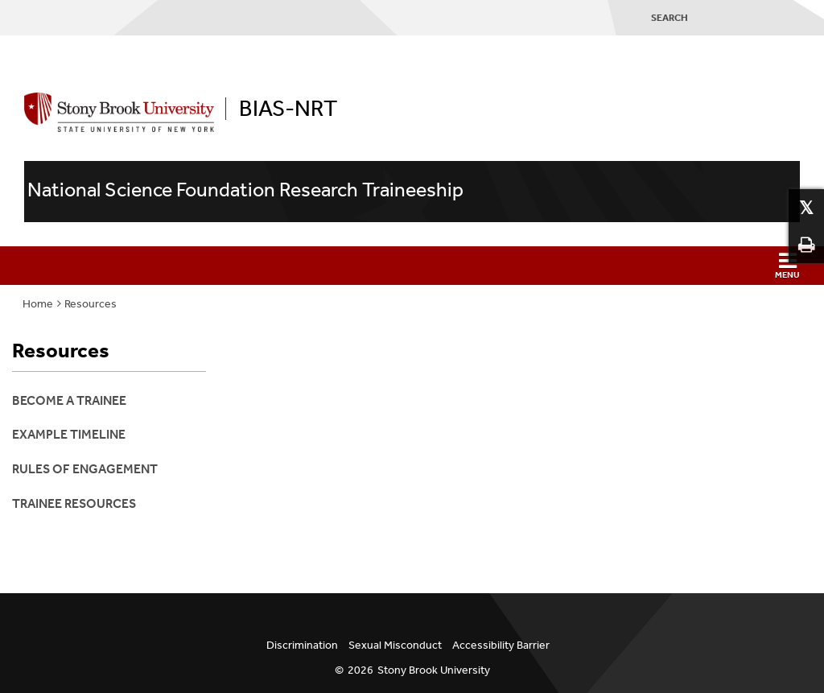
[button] (412, 265)
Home (38, 304)
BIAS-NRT (288, 108)
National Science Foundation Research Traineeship (245, 190)
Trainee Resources (74, 503)
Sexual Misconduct (395, 645)
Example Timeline (69, 434)
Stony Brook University (433, 670)
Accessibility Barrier (501, 645)
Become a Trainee (69, 400)
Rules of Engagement (85, 468)
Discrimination (302, 645)
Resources (90, 304)
